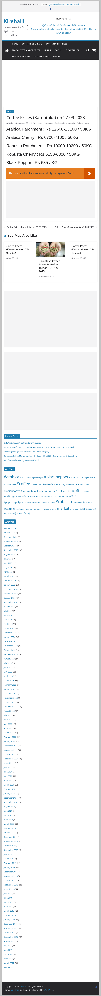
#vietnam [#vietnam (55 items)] (87, 502)
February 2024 (10, 632)
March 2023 (9, 680)
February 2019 (10, 863)
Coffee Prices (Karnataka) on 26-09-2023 (25, 227)
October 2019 (10, 845)
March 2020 (9, 824)
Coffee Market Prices (56, 44)
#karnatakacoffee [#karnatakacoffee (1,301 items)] (68, 490)
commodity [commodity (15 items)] (29, 509)
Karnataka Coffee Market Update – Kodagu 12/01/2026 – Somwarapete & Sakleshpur (41, 456)
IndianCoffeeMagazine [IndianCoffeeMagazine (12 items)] (41, 509)
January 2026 (9, 532)
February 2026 (10, 528)
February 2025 (10, 580)
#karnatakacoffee (68, 123)
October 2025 (10, 545)
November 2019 (11, 841)
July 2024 (8, 611)
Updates (10, 111)
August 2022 (9, 711)
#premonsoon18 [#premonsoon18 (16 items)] (41, 502)
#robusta (80, 123)
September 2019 (11, 850)
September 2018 (11, 885)
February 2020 (10, 828)
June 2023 (8, 667)
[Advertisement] (51, 87)
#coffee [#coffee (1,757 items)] (23, 483)
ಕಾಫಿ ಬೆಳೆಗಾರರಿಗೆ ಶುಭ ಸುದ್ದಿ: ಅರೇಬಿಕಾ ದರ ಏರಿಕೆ (21, 460)
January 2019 (9, 867)
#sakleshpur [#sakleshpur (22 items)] (77, 502)
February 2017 (10, 967)
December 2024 (10, 589)
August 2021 (9, 763)
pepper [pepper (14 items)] (72, 509)
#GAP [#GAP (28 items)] (76, 484)
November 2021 (11, 750)
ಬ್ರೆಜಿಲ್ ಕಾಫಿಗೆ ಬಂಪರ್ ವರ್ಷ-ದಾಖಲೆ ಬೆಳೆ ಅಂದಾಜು (63, 25)
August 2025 (9, 554)
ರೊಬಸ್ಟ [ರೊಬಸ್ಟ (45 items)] (27, 513)
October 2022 (10, 702)
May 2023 (8, 672)
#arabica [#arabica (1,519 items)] (11, 476)
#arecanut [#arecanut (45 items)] (24, 477)
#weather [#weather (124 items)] (9, 509)
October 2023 (10, 650)
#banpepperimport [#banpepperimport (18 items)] (36, 478)
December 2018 (10, 871)
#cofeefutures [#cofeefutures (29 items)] (10, 484)
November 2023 (11, 645)
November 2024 (11, 593)
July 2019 (8, 854)
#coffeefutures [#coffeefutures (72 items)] (50, 484)
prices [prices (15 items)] (77, 509)
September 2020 (11, 802)
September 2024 (11, 602)
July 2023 (8, 663)
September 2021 (11, 758)
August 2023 (9, 659)
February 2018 (10, 915)
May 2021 (8, 776)
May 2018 (8, 902)
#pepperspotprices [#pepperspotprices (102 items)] (15, 502)
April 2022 (8, 728)
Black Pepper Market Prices (26, 50)
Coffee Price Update (32, 44)
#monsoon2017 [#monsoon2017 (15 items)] (52, 496)
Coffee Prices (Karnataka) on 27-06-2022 (17, 249)
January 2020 (9, 832)
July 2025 (8, 559)
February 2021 (10, 789)
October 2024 (10, 598)
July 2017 (8, 945)
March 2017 (9, 963)
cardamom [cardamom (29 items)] (20, 509)
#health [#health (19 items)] (82, 484)
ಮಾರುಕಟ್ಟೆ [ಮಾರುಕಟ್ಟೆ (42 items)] (12, 513)
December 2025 (10, 537)
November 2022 (11, 698)
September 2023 (11, 654)
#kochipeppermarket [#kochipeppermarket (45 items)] (13, 496)
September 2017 (11, 937)
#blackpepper (49, 123)
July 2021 (8, 767)
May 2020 (8, 815)
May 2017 (8, 954)
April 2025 (8, 572)
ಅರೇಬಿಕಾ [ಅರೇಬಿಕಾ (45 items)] (84, 508)
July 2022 (8, 715)
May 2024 (8, 619)
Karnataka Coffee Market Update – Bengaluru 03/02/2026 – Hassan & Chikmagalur (40, 447)
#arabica (39, 123)
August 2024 (9, 606)
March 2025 (9, 576)
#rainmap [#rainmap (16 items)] (51, 502)
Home (15, 44)
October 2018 (10, 880)
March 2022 (9, 732)
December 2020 (10, 798)
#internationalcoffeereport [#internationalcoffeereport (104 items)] (37, 491)
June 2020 (8, 811)
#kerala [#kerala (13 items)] (86, 491)
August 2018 (9, 889)
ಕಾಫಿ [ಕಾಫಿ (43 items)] (5, 513)
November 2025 (11, 541)
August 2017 (9, 941)
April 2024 (8, 624)
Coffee (58, 50)
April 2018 (8, 906)
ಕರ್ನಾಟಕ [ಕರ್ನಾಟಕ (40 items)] (92, 509)
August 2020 (9, 806)
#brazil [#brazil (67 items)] (72, 477)
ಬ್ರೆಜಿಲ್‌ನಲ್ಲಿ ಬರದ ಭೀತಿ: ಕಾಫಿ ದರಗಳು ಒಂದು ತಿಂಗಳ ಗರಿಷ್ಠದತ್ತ (26, 451)
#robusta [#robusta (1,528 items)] (64, 501)
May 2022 (8, 724)
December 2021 (10, 745)
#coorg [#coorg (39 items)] (62, 484)
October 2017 (10, 932)
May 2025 (8, 567)
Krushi (47, 50)
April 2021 (8, 780)
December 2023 (10, 641)
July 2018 (8, 893)
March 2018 (9, 911)
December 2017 (10, 924)
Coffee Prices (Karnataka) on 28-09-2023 (75, 227)
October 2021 (10, 754)
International (41, 56)
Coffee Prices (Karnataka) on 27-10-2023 (82, 249)
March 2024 (9, 628)
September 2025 (11, 550)
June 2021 (8, 772)
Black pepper (72, 50)
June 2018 (8, 898)
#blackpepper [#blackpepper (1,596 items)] (56, 476)
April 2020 (8, 819)
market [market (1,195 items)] (63, 508)
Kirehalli (14, 21)
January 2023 (9, 689)
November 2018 (11, 876)
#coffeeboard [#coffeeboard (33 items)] (36, 484)
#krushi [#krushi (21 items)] (44, 496)
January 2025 (9, 585)
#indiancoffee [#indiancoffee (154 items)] (12, 491)
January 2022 (9, 741)
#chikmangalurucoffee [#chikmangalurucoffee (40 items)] (87, 477)
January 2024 (9, 637)
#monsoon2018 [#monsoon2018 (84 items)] (67, 496)
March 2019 (9, 858)
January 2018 (9, 919)
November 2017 (11, 928)
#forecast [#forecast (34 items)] (70, 484)
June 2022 (8, 719)
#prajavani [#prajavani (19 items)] (31, 502)
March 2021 (9, 785)
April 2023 (8, 676)
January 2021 (9, 793)
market (87, 123)
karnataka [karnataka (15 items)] (53, 509)
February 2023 (10, 685)
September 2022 (11, 706)
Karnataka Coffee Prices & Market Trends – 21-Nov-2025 (49, 266)
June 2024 (8, 615)
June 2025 (8, 563)
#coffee (58, 123)
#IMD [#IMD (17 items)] (88, 484)
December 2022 (10, 693)
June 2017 (8, 950)
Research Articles (21, 56)
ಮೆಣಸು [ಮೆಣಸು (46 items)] (20, 513)
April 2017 (8, 958)
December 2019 (10, 837)
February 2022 (10, 737)
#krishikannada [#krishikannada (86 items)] (31, 496)
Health (56, 56)
